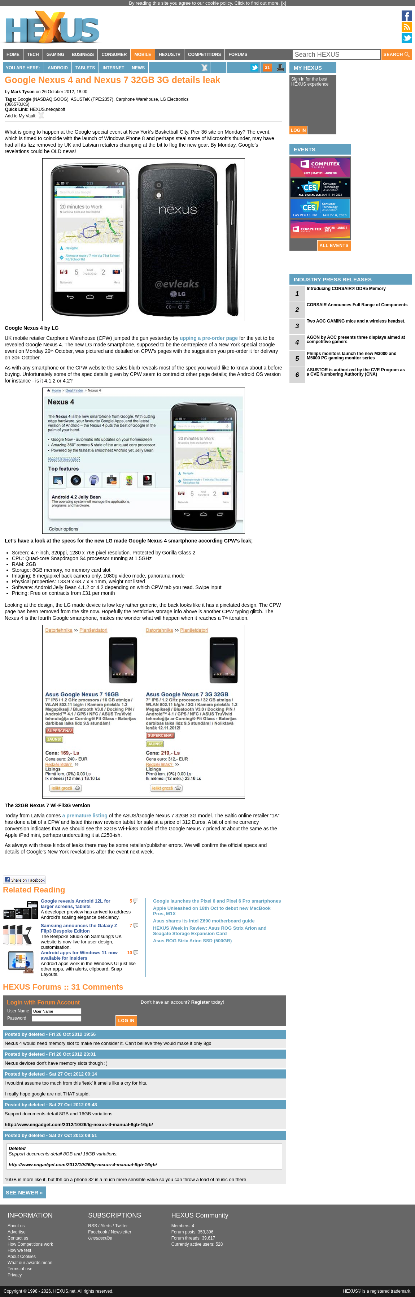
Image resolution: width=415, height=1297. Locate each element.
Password (16, 1018)
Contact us (18, 1238)
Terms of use (20, 1268)
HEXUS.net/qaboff (47, 109)
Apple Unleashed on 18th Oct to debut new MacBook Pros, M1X (212, 910)
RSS (92, 1225)
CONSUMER (114, 54)
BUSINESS (83, 54)
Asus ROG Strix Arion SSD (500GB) (192, 940)
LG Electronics (174, 99)
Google (24, 99)
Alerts (106, 1225)
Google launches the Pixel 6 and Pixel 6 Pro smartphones (217, 901)
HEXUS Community (199, 1215)
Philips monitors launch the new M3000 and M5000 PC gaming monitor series (352, 355)
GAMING (55, 54)
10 (129, 952)
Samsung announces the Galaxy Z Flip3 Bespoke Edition (79, 928)
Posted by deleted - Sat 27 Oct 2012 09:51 (51, 1135)
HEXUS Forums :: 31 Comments (63, 986)
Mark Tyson (23, 91)
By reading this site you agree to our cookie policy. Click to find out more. (205, 3)
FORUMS (237, 54)
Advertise (17, 1232)
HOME (12, 54)
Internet (113, 67)
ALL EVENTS (334, 245)
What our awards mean (30, 1262)
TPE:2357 (102, 99)
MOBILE (142, 54)
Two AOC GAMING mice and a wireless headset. (356, 321)
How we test (19, 1250)
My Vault (27, 115)
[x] (283, 3)
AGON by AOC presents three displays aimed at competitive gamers (356, 339)
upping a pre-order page (209, 338)
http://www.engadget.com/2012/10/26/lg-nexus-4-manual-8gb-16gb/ (79, 1124)
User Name (18, 1010)
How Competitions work (30, 1244)
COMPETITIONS (204, 54)
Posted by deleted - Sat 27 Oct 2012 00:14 (51, 1074)
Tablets (85, 67)
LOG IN (298, 130)
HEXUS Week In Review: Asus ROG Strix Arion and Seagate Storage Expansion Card (209, 930)
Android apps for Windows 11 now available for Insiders (79, 955)
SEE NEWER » (24, 1192)
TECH (33, 54)
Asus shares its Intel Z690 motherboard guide (204, 921)
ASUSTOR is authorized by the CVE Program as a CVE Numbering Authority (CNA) (356, 372)
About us (16, 1225)
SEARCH (397, 54)
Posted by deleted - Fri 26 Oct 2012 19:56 (50, 1034)
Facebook (97, 1232)
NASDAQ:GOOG (50, 99)
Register (200, 1002)
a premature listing (85, 815)
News (138, 67)
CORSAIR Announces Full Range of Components (357, 305)
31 (267, 67)
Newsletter (121, 1232)
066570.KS (17, 104)
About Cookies (22, 1256)
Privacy (15, 1274)
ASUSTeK (80, 99)
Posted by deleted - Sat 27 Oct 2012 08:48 (51, 1104)
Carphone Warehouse (137, 99)
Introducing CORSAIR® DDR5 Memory (346, 288)
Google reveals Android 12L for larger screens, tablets (75, 903)
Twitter (121, 1225)
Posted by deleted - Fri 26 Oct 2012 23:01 (50, 1054)
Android (58, 67)
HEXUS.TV (169, 54)
